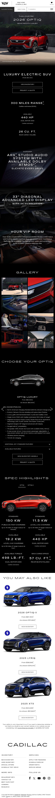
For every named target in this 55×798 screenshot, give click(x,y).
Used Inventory (8, 762)
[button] (7, 9)
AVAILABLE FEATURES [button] (27, 449)
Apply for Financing (37, 760)
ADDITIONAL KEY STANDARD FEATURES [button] (27, 444)
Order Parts (34, 765)
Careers (4, 784)
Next (52, 409)
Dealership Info (8, 777)
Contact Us (6, 779)
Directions (20, 9)
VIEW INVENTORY (27, 84)
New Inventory (7, 760)
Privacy (29, 794)
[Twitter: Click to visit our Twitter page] (35, 778)
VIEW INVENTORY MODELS (27, 456)
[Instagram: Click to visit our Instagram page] (50, 778)
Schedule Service (36, 762)
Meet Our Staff (7, 782)
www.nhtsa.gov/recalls (26, 728)
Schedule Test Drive (9, 767)
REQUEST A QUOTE (27, 90)
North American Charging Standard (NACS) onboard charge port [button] (29, 410)
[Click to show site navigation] (51, 9)
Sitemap (23, 794)
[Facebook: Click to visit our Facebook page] (31, 778)
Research (5, 787)
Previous (3, 409)
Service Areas (35, 767)
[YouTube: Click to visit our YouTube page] (40, 778)
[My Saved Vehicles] (52, 3)
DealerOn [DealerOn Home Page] (17, 794)
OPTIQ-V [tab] (31, 485)
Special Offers (7, 765)
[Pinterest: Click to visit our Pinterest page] (45, 778)
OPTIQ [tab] (22, 485)
